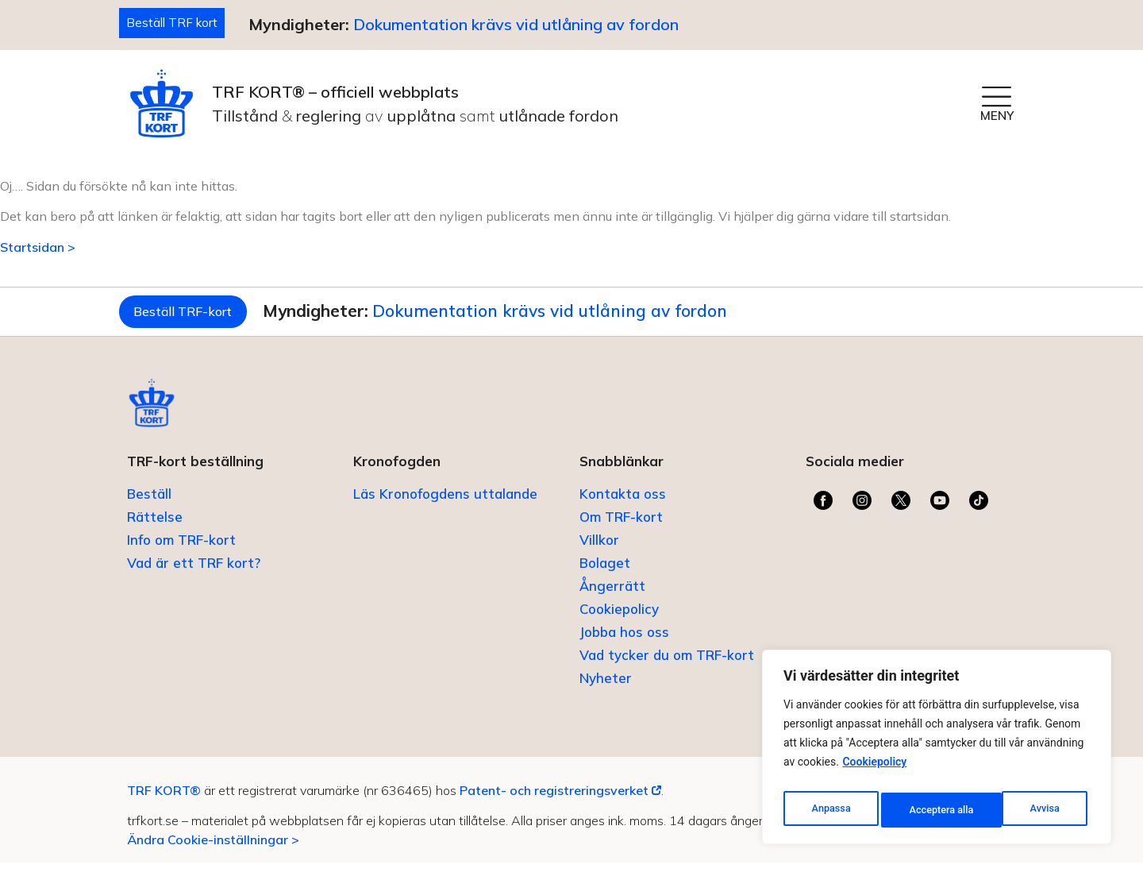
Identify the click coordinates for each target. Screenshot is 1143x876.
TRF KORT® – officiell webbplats (335, 94)
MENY (997, 117)
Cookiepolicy (874, 770)
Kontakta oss (622, 507)
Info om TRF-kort (181, 553)
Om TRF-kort (621, 530)
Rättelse (155, 530)
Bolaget (604, 576)
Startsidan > (37, 249)
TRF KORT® (164, 803)
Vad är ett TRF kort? (193, 576)
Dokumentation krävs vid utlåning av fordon (527, 26)
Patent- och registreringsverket (560, 803)
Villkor (599, 553)
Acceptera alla (1030, 810)
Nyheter (605, 691)
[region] (936, 751)
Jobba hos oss (624, 645)
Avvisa (922, 810)
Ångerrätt (612, 599)
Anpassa (829, 810)
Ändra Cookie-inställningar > (213, 852)
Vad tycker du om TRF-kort (666, 668)
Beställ (149, 507)
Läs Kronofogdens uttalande (445, 507)
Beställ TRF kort (177, 24)
